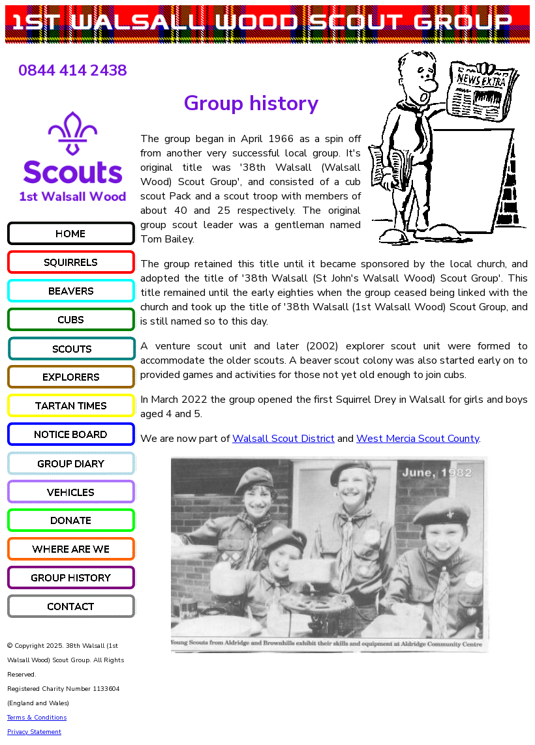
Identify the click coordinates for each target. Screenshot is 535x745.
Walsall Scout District (283, 438)
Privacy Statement (34, 732)
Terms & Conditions (37, 717)
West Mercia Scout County (417, 438)
